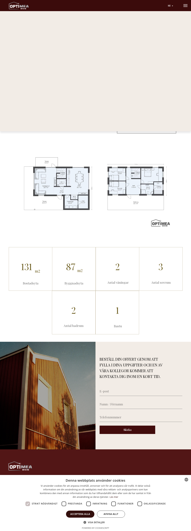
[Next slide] (104, 63)
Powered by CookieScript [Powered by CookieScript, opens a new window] (95, 528)
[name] (141, 404)
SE (169, 5)
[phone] (141, 417)
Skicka (127, 430)
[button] (146, 129)
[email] (141, 391)
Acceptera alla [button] (80, 514)
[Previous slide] (12, 63)
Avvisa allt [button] (111, 514)
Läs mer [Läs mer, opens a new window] (114, 497)
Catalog (32, 27)
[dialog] (95, 503)
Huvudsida (16, 27)
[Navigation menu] (185, 5)
